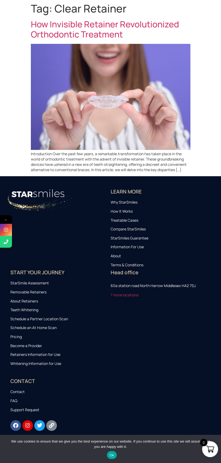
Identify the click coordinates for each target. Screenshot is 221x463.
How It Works (122, 211)
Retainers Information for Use (35, 354)
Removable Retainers (28, 291)
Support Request (24, 409)
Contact (17, 391)
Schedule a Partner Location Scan (39, 318)
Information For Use (127, 246)
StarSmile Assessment (29, 282)
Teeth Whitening (24, 309)
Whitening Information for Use (35, 363)
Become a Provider (26, 345)
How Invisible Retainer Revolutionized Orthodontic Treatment (105, 29)
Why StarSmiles (124, 202)
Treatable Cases (124, 220)
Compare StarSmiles (128, 229)
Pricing (16, 336)
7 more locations (125, 294)
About (116, 255)
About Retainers (24, 301)
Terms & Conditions (127, 264)
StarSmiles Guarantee (129, 238)
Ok (112, 455)
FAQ (13, 400)
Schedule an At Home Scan (33, 327)
